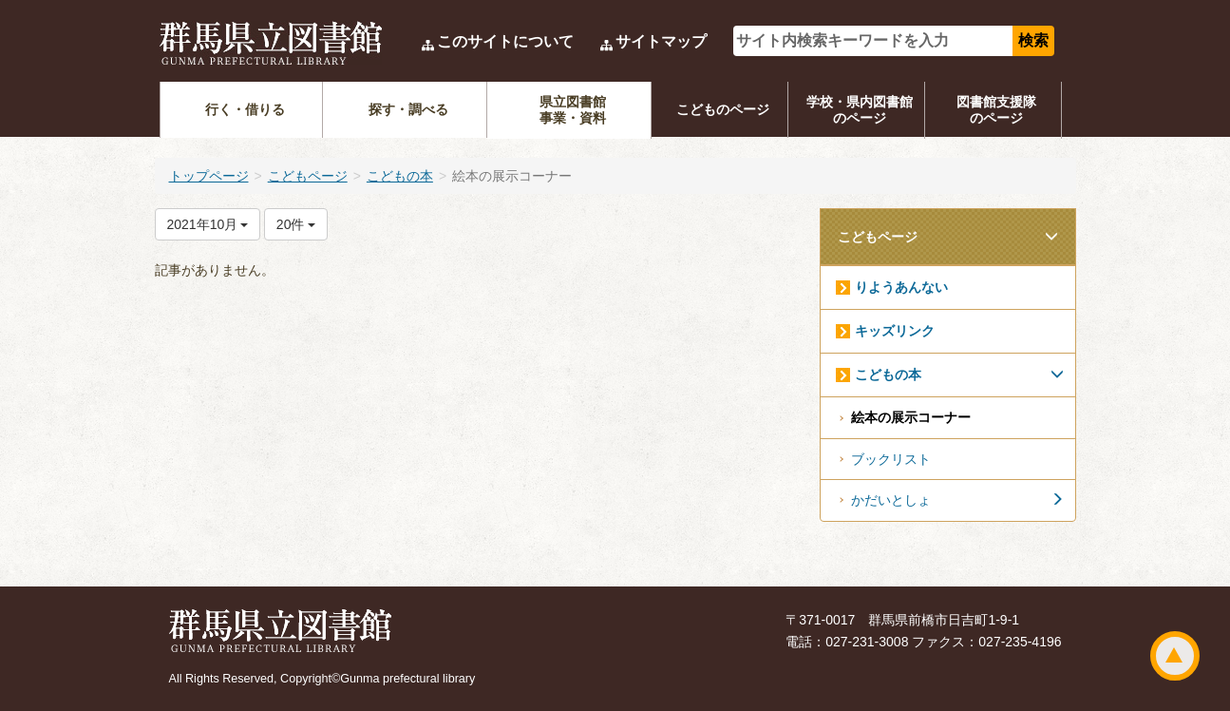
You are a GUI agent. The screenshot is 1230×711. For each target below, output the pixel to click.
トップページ (209, 175)
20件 (295, 224)
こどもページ (308, 175)
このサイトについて (505, 41)
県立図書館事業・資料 (572, 109)
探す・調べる (408, 109)
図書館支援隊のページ (996, 109)
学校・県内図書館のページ (859, 109)
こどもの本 (400, 175)
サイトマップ (661, 41)
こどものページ (722, 109)
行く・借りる (245, 109)
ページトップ (1175, 656)
